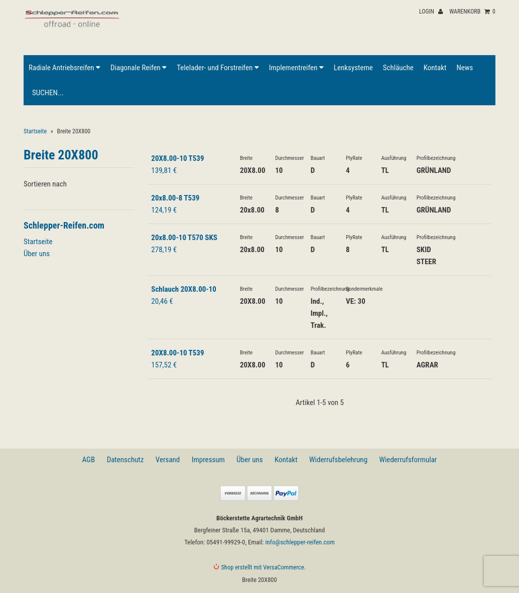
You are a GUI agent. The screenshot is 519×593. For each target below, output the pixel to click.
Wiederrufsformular (408, 459)
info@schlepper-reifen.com (299, 542)
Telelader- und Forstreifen (217, 67)
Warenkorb (472, 11)
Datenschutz (125, 459)
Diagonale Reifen (138, 67)
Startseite (35, 131)
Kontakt (435, 67)
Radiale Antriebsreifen (64, 67)
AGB (88, 459)
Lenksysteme (353, 67)
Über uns (37, 253)
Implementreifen (296, 67)
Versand (168, 459)
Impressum (208, 459)
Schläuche (398, 67)
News (464, 67)
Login (431, 11)
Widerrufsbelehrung (338, 459)
